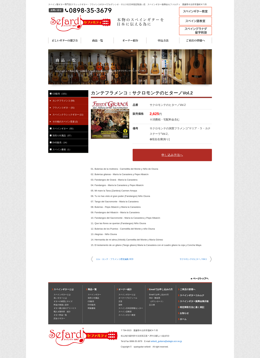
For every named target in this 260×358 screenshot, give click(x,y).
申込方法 (162, 40)
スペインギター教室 (126, 315)
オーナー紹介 (130, 40)
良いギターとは (60, 298)
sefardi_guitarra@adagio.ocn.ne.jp (166, 341)
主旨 (120, 301)
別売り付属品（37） (63, 135)
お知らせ (184, 313)
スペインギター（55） (64, 128)
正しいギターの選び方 (64, 40)
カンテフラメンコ (98, 71)
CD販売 (83, 71)
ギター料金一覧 (60, 315)
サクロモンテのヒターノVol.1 (193, 259)
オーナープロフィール (127, 298)
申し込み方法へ (172, 155)
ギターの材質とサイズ (63, 301)
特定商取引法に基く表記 (192, 307)
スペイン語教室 (125, 312)
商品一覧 (97, 40)
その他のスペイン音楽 (65, 121)
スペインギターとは (64, 289)
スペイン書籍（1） (62, 149)
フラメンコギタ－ (64, 107)
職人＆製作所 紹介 (62, 312)
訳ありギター (59, 318)
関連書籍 (91, 308)
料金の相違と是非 (61, 305)
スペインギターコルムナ (192, 295)
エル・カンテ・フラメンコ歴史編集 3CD (114, 259)
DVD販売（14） (61, 142)
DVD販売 (91, 305)
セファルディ (61, 71)
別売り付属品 (93, 298)
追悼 (120, 305)
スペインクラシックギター (68, 114)
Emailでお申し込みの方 (161, 289)
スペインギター (94, 295)
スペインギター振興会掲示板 (194, 301)
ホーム (183, 319)
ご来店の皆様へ (195, 40)
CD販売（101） (60, 93)
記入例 (152, 305)
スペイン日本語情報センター (130, 308)
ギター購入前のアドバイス (65, 308)
